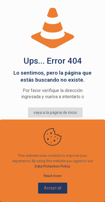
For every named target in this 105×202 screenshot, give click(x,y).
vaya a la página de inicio (55, 112)
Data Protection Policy (52, 166)
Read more (52, 176)
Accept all (52, 188)
